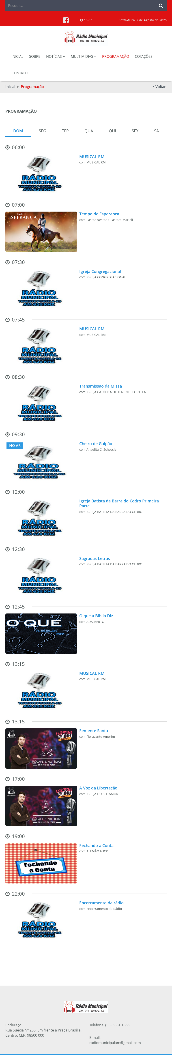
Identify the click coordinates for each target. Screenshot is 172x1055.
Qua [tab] (88, 130)
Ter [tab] (65, 130)
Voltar (160, 86)
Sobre (34, 56)
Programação (115, 56)
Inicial (17, 56)
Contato (20, 73)
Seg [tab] (42, 130)
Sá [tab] (156, 130)
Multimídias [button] (83, 56)
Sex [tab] (135, 130)
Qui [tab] (112, 130)
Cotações (144, 56)
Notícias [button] (55, 56)
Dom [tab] (18, 130)
